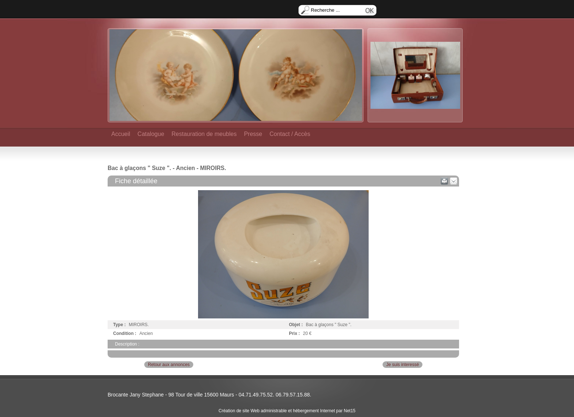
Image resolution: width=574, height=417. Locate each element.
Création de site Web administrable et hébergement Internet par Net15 (287, 410)
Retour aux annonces (169, 364)
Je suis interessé (402, 364)
